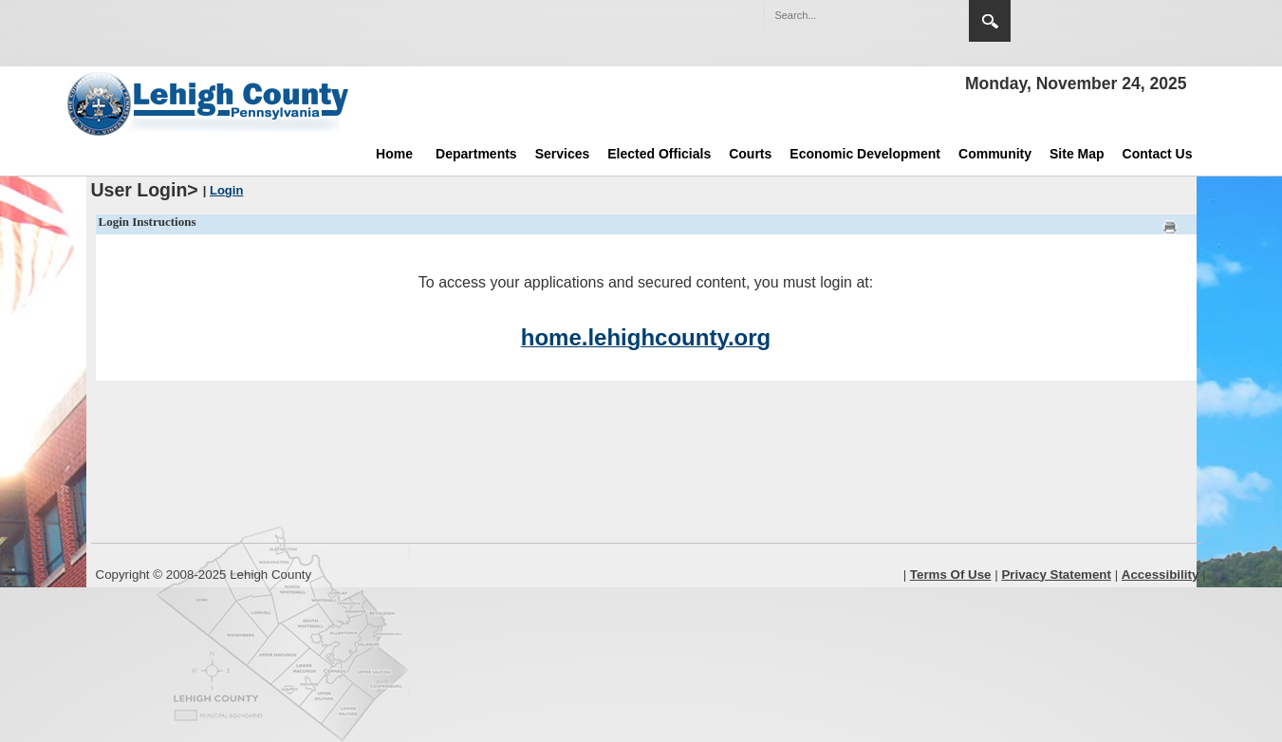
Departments (476, 153)
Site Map (1077, 153)
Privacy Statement (1056, 574)
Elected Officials (659, 153)
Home (394, 153)
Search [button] (990, 21)
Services (562, 153)
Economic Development (865, 153)
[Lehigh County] (209, 103)
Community (994, 153)
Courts (750, 153)
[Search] (847, 15)
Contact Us (1158, 153)
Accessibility (1160, 574)
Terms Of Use (951, 574)
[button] (913, 14)
